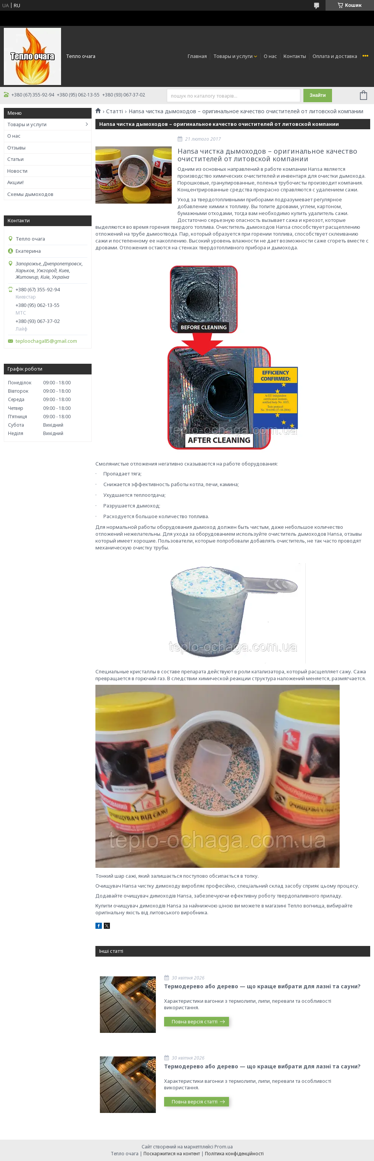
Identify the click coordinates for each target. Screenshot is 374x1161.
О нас (270, 56)
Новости (17, 170)
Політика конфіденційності (234, 1153)
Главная (197, 56)
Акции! (15, 182)
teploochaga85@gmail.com (46, 341)
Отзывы (16, 147)
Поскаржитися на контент (171, 1153)
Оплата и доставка (335, 56)
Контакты (295, 56)
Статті (114, 111)
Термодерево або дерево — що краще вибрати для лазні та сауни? (262, 986)
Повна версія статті (195, 1021)
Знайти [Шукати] (318, 95)
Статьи (15, 159)
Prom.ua (223, 1146)
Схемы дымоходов (30, 194)
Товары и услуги (233, 56)
